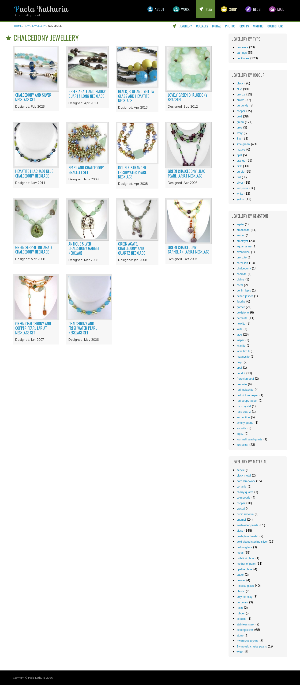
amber (241, 235)
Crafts (244, 26)
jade (239, 334)
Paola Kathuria (41, 9)
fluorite (241, 301)
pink (239, 166)
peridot (241, 373)
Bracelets (242, 47)
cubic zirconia (245, 514)
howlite (241, 323)
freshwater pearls (247, 525)
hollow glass (244, 547)
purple (240, 171)
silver (240, 182)
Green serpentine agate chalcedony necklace (33, 250)
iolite (240, 329)
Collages (202, 26)
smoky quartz (245, 422)
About (150, 11)
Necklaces (243, 58)
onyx (240, 362)
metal (240, 552)
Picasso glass (245, 585)
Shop (226, 11)
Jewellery (186, 26)
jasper (240, 340)
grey (239, 127)
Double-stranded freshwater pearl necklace (132, 172)
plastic (241, 591)
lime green (243, 144)
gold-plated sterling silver (252, 541)
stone (240, 635)
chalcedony (244, 268)
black (240, 83)
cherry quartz (245, 492)
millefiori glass (245, 558)
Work (176, 11)
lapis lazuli (243, 351)
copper (241, 111)
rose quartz (244, 411)
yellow (240, 199)
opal (239, 155)
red (239, 177)
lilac (239, 138)
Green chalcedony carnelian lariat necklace (188, 250)
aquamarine (244, 246)
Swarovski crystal (248, 641)
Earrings (242, 52)
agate (240, 224)
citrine (240, 279)
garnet (241, 307)
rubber (241, 613)
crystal (241, 508)
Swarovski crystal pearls (252, 646)
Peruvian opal (245, 378)
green (240, 122)
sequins (241, 619)
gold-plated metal (247, 536)
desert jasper (245, 296)
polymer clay (244, 596)
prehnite (242, 384)
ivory (240, 133)
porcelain (242, 602)
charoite (242, 274)
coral (240, 285)
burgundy (242, 105)
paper (240, 574)
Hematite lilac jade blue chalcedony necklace (34, 173)
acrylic (241, 470)
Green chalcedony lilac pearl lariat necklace (186, 173)
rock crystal (244, 406)
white (240, 193)
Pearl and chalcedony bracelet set (86, 170)
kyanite (241, 345)
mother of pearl (246, 563)
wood (240, 652)
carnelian (242, 263)
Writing (258, 26)
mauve (241, 149)
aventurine (243, 252)
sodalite (241, 428)
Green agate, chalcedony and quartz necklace (131, 248)
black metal (244, 475)
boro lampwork (246, 481)
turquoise (242, 188)
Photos (230, 26)
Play (202, 11)
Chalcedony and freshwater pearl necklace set (82, 328)
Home (18, 25)
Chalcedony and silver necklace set (33, 97)
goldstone (243, 312)
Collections (275, 26)
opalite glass (244, 569)
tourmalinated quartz (249, 439)
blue (239, 89)
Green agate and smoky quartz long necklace (87, 94)
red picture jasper (248, 395)
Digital (216, 26)
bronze (241, 94)
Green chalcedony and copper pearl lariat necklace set (33, 328)
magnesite (243, 356)
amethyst (242, 241)
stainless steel (245, 624)
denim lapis (244, 290)
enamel (241, 519)
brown (240, 100)
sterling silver (245, 630)
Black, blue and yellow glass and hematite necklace (136, 96)
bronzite (242, 257)
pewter (241, 580)
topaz (240, 433)
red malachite (245, 389)
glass (240, 530)
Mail (276, 11)
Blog (251, 11)
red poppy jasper (247, 400)
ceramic (242, 486)
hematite (242, 318)
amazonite (243, 230)
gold (239, 116)
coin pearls (243, 497)
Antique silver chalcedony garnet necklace (84, 248)
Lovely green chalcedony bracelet (187, 97)
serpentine (243, 417)
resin (240, 607)
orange (241, 160)
